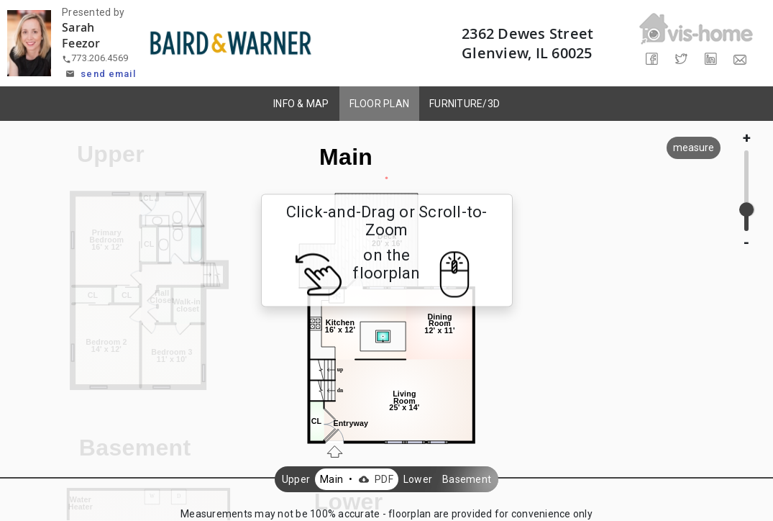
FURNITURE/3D (464, 103)
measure (693, 147)
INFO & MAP (301, 103)
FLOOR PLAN (379, 103)
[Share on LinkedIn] (711, 59)
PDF (374, 479)
